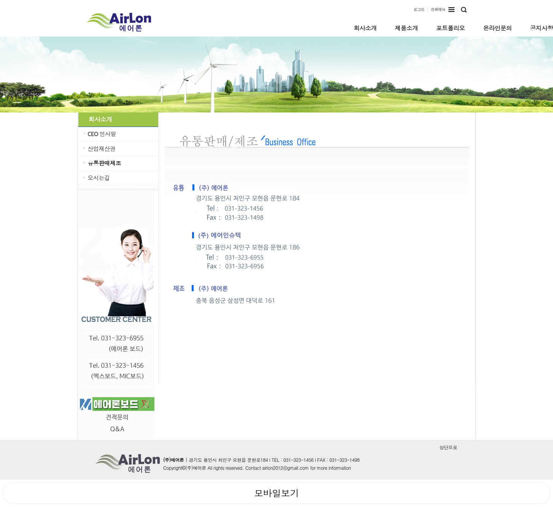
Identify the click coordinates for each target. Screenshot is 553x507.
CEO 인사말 (102, 134)
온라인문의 (497, 28)
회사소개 (365, 28)
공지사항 (541, 28)
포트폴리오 (450, 28)
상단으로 (448, 447)
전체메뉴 (442, 10)
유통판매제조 (104, 163)
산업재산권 (102, 149)
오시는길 (99, 178)
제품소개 (406, 28)
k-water (125, 22)
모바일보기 (276, 492)
